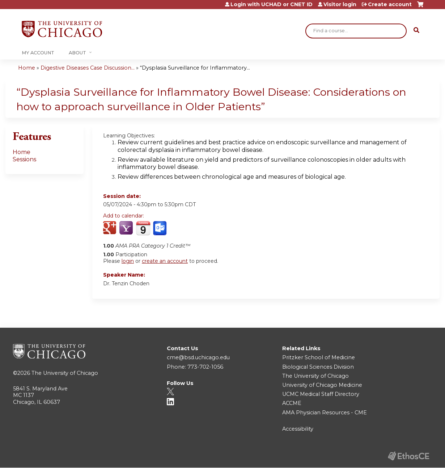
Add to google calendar (110, 228)
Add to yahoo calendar (126, 228)
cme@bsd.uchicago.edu (198, 357)
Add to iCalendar (143, 228)
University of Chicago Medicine (322, 385)
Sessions (24, 159)
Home (26, 68)
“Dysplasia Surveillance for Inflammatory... (195, 68)
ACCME (291, 403)
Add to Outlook (160, 228)
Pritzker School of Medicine (318, 357)
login (128, 261)
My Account (38, 52)
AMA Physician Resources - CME (324, 412)
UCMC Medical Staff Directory (320, 394)
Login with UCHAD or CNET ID (271, 4)
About (77, 52)
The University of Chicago (64, 373)
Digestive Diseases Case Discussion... (88, 68)
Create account (390, 4)
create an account (165, 261)
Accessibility (297, 429)
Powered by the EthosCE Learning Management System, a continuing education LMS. (408, 456)
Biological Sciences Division (318, 367)
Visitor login (339, 4)
